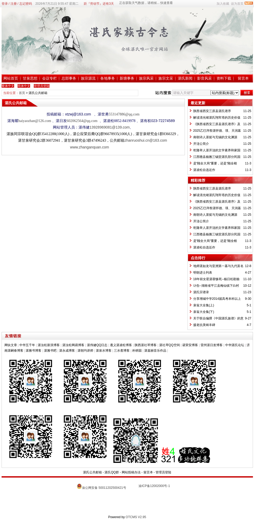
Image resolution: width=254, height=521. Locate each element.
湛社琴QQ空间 (169, 345)
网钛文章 (10, 345)
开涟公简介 (201, 144)
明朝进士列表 (202, 272)
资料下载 (224, 78)
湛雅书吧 (50, 350)
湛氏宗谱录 (201, 292)
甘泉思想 (30, 78)
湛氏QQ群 (111, 472)
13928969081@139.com (110, 127)
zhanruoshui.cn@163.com (145, 140)
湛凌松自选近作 (204, 170)
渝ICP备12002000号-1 (154, 486)
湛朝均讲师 (85, 350)
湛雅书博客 (33, 350)
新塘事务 (127, 78)
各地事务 (107, 78)
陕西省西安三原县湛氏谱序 (212, 111)
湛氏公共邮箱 (92, 472)
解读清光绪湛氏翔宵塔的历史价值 (216, 117)
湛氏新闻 (185, 78)
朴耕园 (137, 350)
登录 (5, 3)
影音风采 (204, 78)
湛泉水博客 (104, 350)
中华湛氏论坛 (234, 345)
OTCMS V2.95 (136, 517)
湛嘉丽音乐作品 (155, 350)
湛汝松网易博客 (73, 345)
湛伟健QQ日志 (97, 345)
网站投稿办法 (131, 472)
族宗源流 (88, 78)
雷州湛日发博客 (212, 345)
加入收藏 (223, 3)
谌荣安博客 (190, 345)
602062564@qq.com (82, 121)
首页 (22, 93)
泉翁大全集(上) (203, 305)
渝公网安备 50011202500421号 (104, 488)
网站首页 (10, 78)
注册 (13, 3)
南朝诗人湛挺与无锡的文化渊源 (215, 137)
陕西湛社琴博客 (146, 345)
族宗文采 (165, 78)
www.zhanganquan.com (89, 147)
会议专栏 (49, 78)
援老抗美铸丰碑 (204, 325)
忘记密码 (25, 3)
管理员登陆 (163, 472)
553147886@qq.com (124, 114)
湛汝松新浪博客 (49, 345)
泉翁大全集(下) (203, 312)
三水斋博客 (122, 350)
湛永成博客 (67, 350)
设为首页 (237, 3)
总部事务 (69, 78)
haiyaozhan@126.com (34, 121)
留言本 (243, 78)
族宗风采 (146, 78)
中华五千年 (27, 345)
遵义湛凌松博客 (121, 345)
